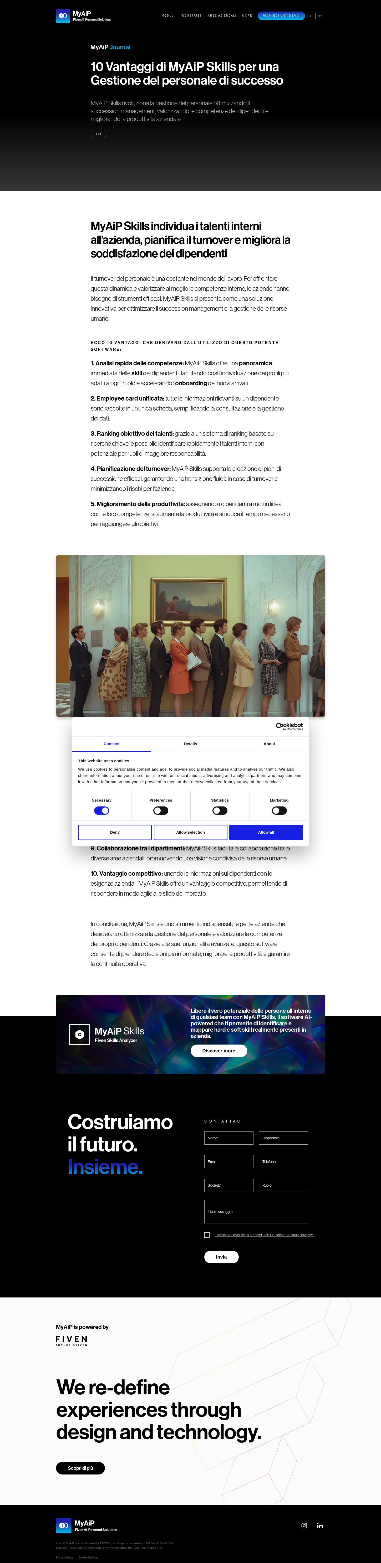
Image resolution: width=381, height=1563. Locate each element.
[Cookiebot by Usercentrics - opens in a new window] (280, 726)
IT (311, 15)
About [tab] (269, 743)
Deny (115, 832)
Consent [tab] (112, 743)
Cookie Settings (88, 1557)
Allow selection (190, 832)
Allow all (266, 832)
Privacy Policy (64, 1557)
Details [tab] (190, 743)
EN (320, 15)
